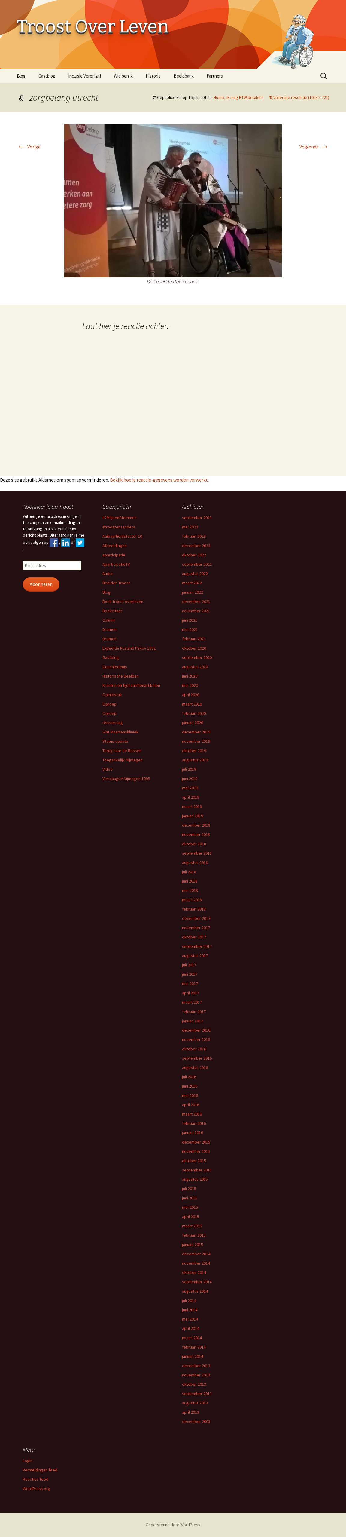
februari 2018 (194, 909)
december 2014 (196, 1254)
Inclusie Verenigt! (84, 76)
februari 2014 (194, 1347)
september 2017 (197, 946)
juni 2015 (189, 1198)
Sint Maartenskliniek (120, 732)
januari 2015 (192, 1244)
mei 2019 (190, 788)
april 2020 (190, 694)
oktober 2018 (194, 844)
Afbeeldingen (114, 545)
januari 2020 (192, 722)
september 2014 (197, 1281)
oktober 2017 (194, 937)
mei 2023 (190, 527)
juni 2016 (189, 1086)
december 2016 (196, 1030)
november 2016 (196, 1039)
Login (27, 1460)
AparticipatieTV (116, 564)
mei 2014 (190, 1319)
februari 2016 (194, 1123)
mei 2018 (190, 890)
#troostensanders (118, 527)
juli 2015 (189, 1188)
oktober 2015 (194, 1160)
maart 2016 (192, 1114)
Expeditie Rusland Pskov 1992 (129, 648)
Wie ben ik (123, 76)
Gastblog (46, 76)
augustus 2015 (195, 1179)
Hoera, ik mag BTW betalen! (238, 97)
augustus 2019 (195, 760)
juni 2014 (189, 1309)
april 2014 (190, 1328)
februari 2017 (194, 1011)
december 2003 (196, 1421)
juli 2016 (189, 1076)
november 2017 (196, 927)
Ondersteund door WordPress (173, 1524)
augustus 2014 (195, 1291)
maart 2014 (192, 1337)
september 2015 (197, 1170)
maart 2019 (192, 806)
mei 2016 (190, 1095)
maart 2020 (192, 704)
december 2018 (196, 825)
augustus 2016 (195, 1067)
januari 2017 (192, 1021)
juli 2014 (189, 1300)
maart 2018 (192, 899)
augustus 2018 (195, 862)
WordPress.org (36, 1488)
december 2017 (196, 918)
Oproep (109, 704)
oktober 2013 (194, 1384)
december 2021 (196, 601)
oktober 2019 (194, 750)
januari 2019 (192, 816)
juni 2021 (189, 620)
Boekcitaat (112, 611)
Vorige (29, 147)
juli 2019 (189, 769)
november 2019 (196, 741)
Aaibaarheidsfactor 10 (122, 536)
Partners (215, 76)
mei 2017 (190, 983)
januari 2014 (192, 1356)
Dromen (109, 629)
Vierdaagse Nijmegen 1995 (126, 778)
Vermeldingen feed (40, 1470)
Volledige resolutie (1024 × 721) (301, 97)
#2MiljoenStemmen (119, 517)
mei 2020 (190, 685)
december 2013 (196, 1365)
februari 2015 (194, 1235)
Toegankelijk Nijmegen (122, 760)
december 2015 (196, 1142)
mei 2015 (190, 1207)
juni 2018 (189, 881)
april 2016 (190, 1104)
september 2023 (197, 517)
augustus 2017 (195, 955)
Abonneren (41, 584)
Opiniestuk (112, 694)
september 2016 (197, 1058)
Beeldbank (184, 76)
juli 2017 (189, 965)
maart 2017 (192, 1002)
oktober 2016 (194, 1049)
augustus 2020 (195, 666)
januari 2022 (192, 592)
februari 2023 (194, 536)
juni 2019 (189, 778)
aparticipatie (113, 555)
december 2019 (196, 732)
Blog (21, 76)
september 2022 (197, 564)
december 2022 (196, 545)
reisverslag (112, 722)
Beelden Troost (116, 583)
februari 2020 (194, 713)
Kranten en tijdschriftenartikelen (131, 685)
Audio (107, 573)
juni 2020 (189, 676)
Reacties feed (35, 1479)
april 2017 (190, 993)
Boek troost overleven (122, 601)
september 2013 (197, 1393)
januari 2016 (192, 1132)
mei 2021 (190, 629)
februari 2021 (194, 638)
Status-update (115, 741)
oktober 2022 (194, 555)
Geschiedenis (114, 666)
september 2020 (197, 657)
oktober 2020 (194, 648)
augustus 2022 (195, 573)
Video (107, 769)
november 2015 (196, 1151)
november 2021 (196, 611)
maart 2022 (192, 583)
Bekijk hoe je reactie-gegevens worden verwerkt (159, 480)
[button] (173, 200)
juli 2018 (189, 871)
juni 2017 (189, 974)
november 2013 (196, 1375)
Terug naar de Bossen (121, 750)
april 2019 (190, 797)
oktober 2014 (194, 1272)
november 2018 (196, 834)
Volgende (314, 147)
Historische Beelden (120, 676)
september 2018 (197, 853)
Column (109, 620)
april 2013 (190, 1412)
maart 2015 (192, 1226)
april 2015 (190, 1216)
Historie (153, 76)
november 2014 (196, 1263)
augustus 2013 (195, 1403)
